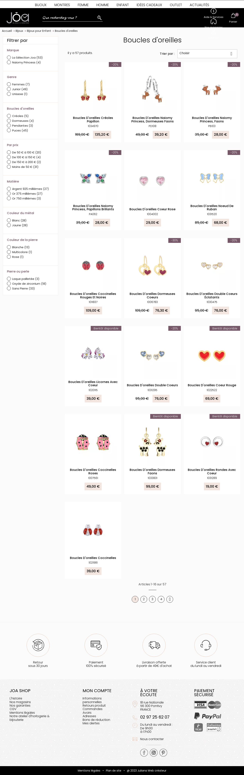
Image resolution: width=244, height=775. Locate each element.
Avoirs (87, 712)
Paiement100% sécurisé (96, 664)
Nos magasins (20, 702)
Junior (20, 89)
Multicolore (22, 252)
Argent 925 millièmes (30, 188)
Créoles (20, 116)
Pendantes (22, 125)
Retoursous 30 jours (38, 664)
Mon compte (97, 691)
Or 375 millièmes (27, 193)
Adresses (89, 716)
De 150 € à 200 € (26, 162)
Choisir (207, 53)
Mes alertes (91, 723)
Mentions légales (22, 712)
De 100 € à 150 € (26, 157)
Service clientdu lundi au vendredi (205, 664)
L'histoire (16, 698)
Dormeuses (23, 120)
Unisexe (20, 94)
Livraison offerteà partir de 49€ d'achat (154, 664)
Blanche (21, 247)
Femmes (21, 84)
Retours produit (94, 705)
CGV (13, 709)
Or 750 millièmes (26, 198)
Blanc (19, 220)
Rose (18, 256)
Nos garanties (20, 705)
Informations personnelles (92, 700)
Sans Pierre (23, 288)
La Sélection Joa (27, 57)
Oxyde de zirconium (29, 283)
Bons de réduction (96, 720)
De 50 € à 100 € (26, 152)
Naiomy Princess (26, 62)
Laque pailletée (25, 278)
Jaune (20, 225)
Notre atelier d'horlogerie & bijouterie (29, 718)
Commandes (92, 709)
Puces (20, 130)
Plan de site (113, 770)
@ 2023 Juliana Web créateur (146, 770)
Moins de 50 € (25, 166)
